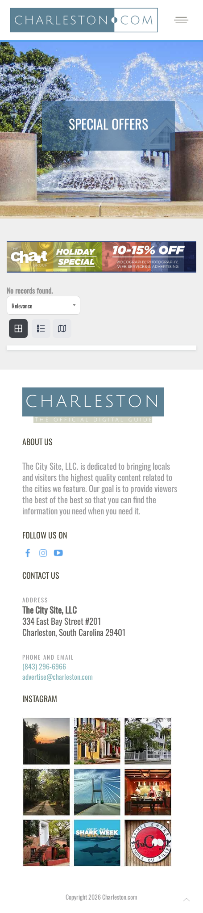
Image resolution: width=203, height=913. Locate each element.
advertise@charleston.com (57, 676)
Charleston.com (119, 896)
